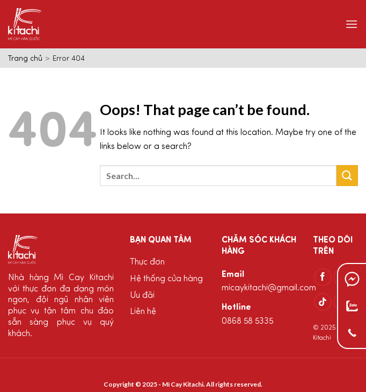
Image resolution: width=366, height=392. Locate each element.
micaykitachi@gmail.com (269, 288)
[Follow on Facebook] (323, 277)
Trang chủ (25, 58)
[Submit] (347, 175)
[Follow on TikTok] (323, 302)
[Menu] (351, 24)
